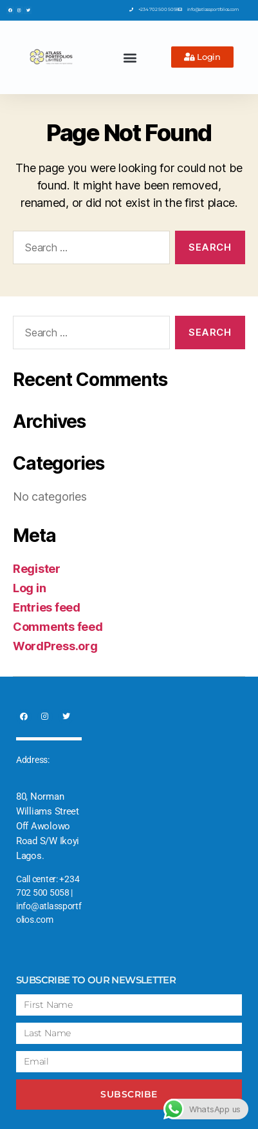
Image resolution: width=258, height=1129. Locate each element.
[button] (130, 57)
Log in (29, 588)
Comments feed (58, 626)
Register (36, 568)
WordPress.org (55, 646)
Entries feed (46, 607)
